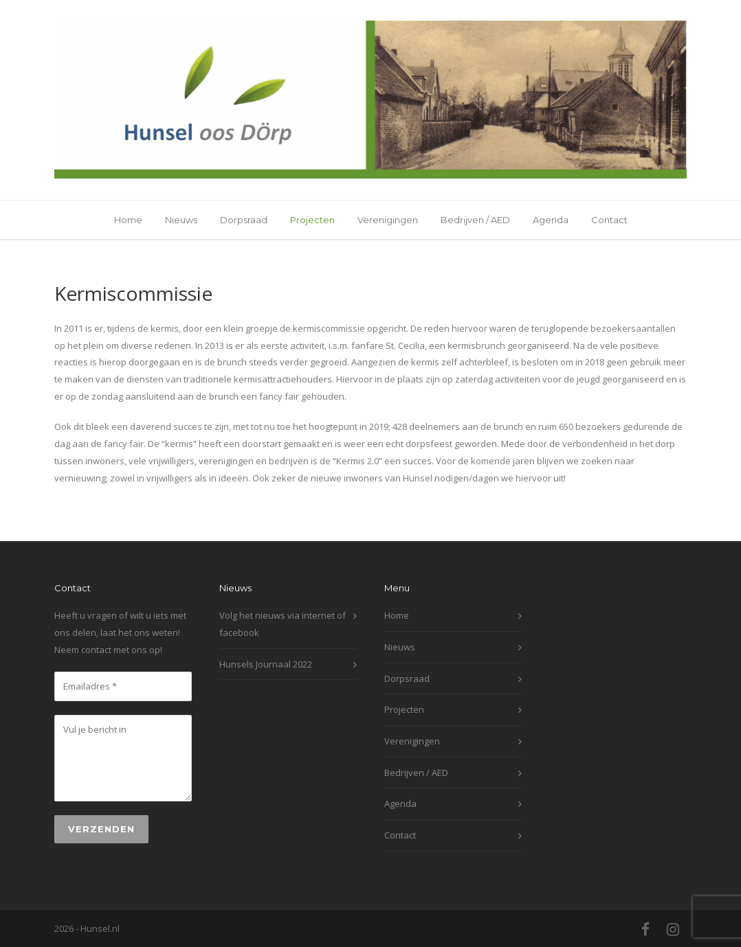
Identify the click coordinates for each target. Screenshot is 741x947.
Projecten (312, 219)
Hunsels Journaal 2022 (265, 664)
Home (128, 219)
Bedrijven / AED (475, 219)
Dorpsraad (243, 219)
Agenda (550, 219)
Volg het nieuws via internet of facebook (282, 624)
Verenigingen (387, 219)
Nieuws (181, 219)
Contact (609, 219)
